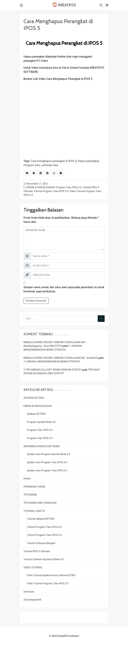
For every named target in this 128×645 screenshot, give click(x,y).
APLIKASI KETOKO (34, 397)
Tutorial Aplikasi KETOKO (41, 518)
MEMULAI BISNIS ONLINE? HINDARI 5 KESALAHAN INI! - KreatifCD (61, 357)
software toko (49, 165)
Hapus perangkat (88, 161)
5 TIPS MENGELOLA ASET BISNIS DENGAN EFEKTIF (52, 369)
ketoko (27, 478)
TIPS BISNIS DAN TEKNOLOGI (40, 502)
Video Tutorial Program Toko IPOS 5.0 (48, 583)
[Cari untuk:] (61, 318)
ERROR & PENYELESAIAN (41, 187)
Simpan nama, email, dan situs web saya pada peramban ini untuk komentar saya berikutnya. (64, 289)
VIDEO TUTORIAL (33, 567)
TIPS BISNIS (30, 494)
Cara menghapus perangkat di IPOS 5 (54, 161)
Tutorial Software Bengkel (41, 543)
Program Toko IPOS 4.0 (40, 430)
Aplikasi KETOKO (36, 413)
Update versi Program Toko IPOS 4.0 (47, 462)
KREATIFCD (64, 5)
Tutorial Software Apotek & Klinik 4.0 (44, 559)
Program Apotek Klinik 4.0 (41, 422)
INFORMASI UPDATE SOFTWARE (42, 446)
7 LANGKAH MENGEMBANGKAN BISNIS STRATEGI (52, 361)
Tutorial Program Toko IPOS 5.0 (51, 191)
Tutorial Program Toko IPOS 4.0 (44, 527)
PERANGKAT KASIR (34, 486)
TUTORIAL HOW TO (34, 511)
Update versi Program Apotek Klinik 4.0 (48, 454)
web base (29, 591)
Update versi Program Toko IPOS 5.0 (47, 470)
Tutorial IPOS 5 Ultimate (37, 551)
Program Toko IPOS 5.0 (69, 187)
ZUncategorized (32, 599)
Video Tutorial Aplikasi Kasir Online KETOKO (51, 575)
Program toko (32, 165)
